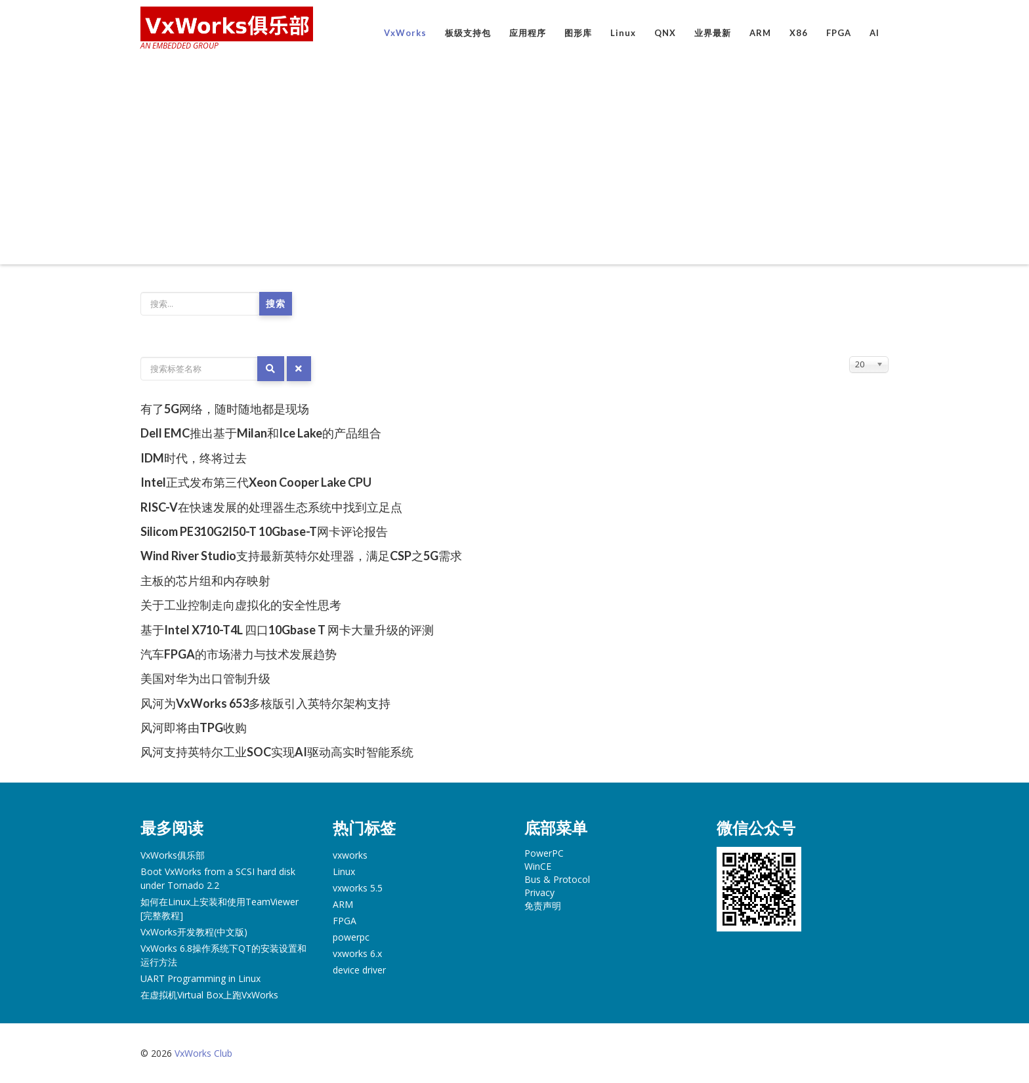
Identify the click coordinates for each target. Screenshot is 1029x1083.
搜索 (275, 303)
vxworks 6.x (357, 953)
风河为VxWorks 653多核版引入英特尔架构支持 (265, 703)
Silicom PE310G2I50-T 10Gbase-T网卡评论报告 (264, 531)
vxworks (350, 855)
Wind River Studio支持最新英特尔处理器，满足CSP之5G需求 (301, 555)
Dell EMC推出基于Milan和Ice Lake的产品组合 (260, 433)
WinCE (537, 866)
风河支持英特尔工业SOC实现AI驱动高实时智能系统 (276, 752)
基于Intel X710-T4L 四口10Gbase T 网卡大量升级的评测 (287, 630)
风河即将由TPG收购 (193, 727)
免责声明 (542, 905)
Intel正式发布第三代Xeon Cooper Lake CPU (255, 482)
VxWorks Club (203, 1053)
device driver (359, 970)
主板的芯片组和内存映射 (205, 580)
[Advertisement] (514, 159)
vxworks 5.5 (358, 888)
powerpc (351, 937)
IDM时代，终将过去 (193, 458)
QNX (665, 33)
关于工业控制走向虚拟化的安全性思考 (240, 605)
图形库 (578, 33)
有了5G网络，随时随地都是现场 (224, 408)
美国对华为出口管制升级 (205, 678)
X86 (798, 33)
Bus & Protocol (557, 879)
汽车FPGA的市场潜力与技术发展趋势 (238, 654)
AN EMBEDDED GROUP (179, 45)
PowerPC (544, 853)
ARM (760, 33)
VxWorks (405, 33)
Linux (623, 33)
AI (874, 33)
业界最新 (712, 33)
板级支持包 (468, 33)
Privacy (539, 892)
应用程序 (527, 33)
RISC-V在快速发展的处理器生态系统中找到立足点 (271, 507)
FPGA (838, 33)
